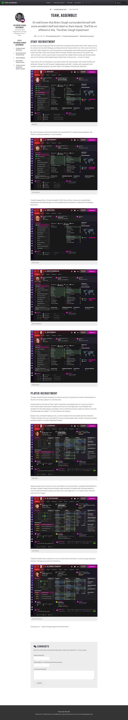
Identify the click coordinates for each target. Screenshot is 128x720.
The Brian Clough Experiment (19, 26)
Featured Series (59, 2)
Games (48, 2)
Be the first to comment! (87, 36)
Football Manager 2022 (60, 9)
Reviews (70, 2)
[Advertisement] (108, 40)
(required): (39, 655)
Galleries (77, 2)
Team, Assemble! (20, 57)
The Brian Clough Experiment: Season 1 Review (20, 66)
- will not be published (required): (48, 662)
